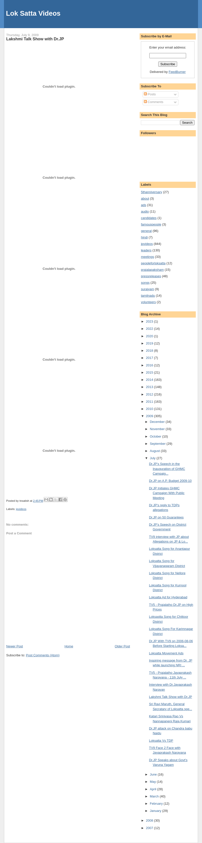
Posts (150, 94)
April (153, 789)
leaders (146, 250)
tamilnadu (148, 295)
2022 (150, 329)
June (154, 774)
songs (145, 282)
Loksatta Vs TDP (161, 740)
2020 (150, 336)
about (145, 198)
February (157, 803)
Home (69, 646)
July (153, 458)
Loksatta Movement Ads (166, 653)
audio (145, 211)
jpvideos (21, 508)
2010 (150, 409)
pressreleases (151, 276)
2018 (150, 350)
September (158, 444)
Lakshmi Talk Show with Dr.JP (35, 39)
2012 (150, 394)
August (155, 451)
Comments (153, 102)
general (146, 231)
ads (143, 205)
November (158, 429)
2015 (150, 372)
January (156, 811)
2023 (150, 321)
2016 (150, 365)
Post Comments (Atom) (43, 655)
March (155, 796)
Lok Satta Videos (33, 13)
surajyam (147, 289)
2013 (150, 387)
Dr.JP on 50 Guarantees (166, 517)
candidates (149, 218)
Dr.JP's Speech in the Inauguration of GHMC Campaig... (167, 468)
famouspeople (151, 224)
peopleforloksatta (153, 263)
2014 (150, 380)
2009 (150, 416)
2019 (150, 343)
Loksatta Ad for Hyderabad (168, 597)
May (153, 782)
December (158, 422)
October (156, 436)
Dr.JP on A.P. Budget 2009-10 (170, 481)
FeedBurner (177, 72)
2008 (150, 820)
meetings (147, 257)
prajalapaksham (152, 270)
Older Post (122, 646)
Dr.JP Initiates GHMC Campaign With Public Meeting (167, 493)
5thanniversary (151, 192)
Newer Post (14, 646)
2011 (150, 401)
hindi (144, 237)
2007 (150, 828)
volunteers (148, 302)
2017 (150, 358)
